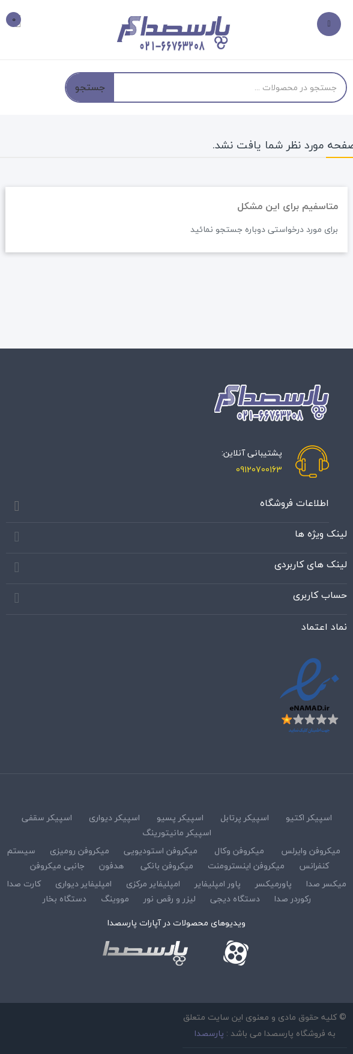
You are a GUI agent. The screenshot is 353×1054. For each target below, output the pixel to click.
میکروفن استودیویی (161, 850)
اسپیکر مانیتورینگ (176, 832)
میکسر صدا (326, 883)
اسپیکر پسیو (180, 817)
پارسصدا (209, 1033)
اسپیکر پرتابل (244, 817)
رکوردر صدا (292, 898)
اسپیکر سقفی (47, 817)
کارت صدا (24, 883)
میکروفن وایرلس (310, 850)
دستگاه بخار (64, 898)
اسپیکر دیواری (114, 817)
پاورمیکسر (273, 883)
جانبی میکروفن (57, 865)
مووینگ (115, 898)
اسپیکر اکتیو (309, 817)
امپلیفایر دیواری (83, 883)
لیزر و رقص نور (169, 898)
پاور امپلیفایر (218, 883)
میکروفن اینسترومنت (246, 865)
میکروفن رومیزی (79, 850)
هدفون (111, 865)
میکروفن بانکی (166, 865)
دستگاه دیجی (235, 898)
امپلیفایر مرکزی (153, 883)
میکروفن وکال (239, 850)
